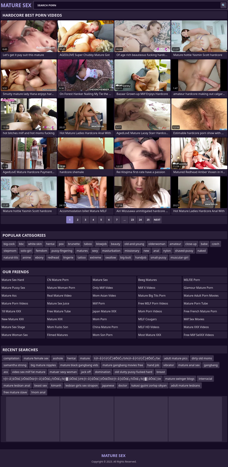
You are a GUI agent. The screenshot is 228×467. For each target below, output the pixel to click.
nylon (167, 251)
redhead (53, 257)
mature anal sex (189, 365)
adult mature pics (175, 358)
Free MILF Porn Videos (153, 303)
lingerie (68, 257)
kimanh (56, 385)
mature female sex (36, 358)
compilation (11, 358)
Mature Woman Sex (15, 335)
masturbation (111, 251)
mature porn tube (196, 303)
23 (132, 219)
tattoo (82, 257)
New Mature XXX (13, 319)
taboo (88, 244)
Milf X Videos (146, 288)
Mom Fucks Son (57, 327)
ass (6, 372)
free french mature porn (200, 311)
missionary (132, 251)
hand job (153, 365)
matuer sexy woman (63, 372)
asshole (58, 358)
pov (61, 244)
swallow (110, 257)
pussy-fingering (61, 251)
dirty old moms (202, 358)
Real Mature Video (59, 296)
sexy (95, 251)
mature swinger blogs (179, 379)
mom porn (100, 319)
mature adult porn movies (201, 296)
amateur (175, 244)
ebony (39, 257)
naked (202, 251)
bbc (21, 244)
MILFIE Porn (192, 280)
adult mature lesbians (185, 385)
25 (148, 219)
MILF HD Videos (148, 327)
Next (157, 219)
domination (102, 372)
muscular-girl (179, 257)
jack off (86, 372)
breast (161, 372)
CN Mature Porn (58, 280)
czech (215, 244)
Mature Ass (9, 296)
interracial (205, 379)
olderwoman (156, 244)
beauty (115, 244)
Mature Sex (100, 280)
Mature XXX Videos (196, 327)
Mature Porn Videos (15, 303)
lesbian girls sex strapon (82, 385)
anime (26, 257)
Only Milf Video (103, 288)
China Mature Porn (105, 327)
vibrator (168, 365)
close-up (190, 244)
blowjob (101, 244)
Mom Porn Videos (150, 311)
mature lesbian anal (17, 385)
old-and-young (134, 244)
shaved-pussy (184, 251)
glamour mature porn (198, 288)
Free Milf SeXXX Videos (199, 335)
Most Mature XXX (149, 335)
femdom (41, 251)
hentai (50, 244)
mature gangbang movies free (122, 365)
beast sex (40, 385)
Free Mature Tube (59, 311)
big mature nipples (43, 365)
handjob (140, 257)
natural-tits (11, 257)
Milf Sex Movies (194, 319)
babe (204, 244)
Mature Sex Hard (13, 280)
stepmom (10, 251)
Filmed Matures (57, 335)
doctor (122, 385)
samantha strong (15, 365)
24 (140, 219)
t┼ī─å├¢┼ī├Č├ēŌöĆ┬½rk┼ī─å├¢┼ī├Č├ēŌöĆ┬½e (127, 358)
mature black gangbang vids (79, 365)
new (146, 251)
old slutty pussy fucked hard (133, 372)
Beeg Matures (147, 280)
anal (156, 251)
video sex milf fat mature (28, 372)
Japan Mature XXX (104, 311)
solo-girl (26, 251)
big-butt (125, 257)
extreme (95, 257)
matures (82, 251)
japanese (108, 385)
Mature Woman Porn (61, 288)
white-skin (35, 244)
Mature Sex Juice (58, 303)
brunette (74, 244)
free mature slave (15, 392)
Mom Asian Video (104, 296)
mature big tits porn (152, 296)
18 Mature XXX (11, 311)
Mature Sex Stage (13, 327)
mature (85, 358)
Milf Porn (99, 303)
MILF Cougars (147, 319)
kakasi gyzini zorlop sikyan (149, 385)
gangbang (211, 365)
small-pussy (158, 257)
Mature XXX (55, 319)
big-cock (9, 244)
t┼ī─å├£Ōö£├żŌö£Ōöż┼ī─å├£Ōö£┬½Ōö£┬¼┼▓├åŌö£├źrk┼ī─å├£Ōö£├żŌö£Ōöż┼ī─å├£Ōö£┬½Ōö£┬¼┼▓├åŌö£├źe (82, 379)
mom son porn (103, 335)
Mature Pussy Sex (13, 288)
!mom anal (38, 392)
